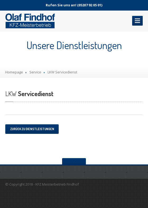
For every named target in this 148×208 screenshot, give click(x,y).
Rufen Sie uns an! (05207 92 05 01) (74, 5)
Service (35, 72)
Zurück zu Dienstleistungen (32, 129)
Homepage (14, 72)
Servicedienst (29, 93)
